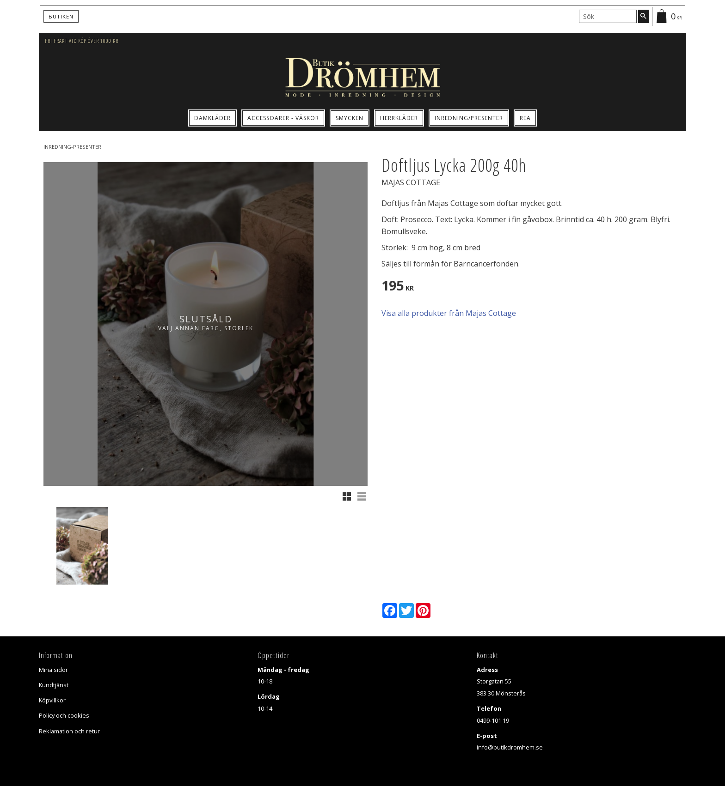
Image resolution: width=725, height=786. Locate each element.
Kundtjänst (53, 685)
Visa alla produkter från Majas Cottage (448, 313)
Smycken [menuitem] (349, 118)
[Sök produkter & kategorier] (608, 16)
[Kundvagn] (668, 16)
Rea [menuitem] (525, 118)
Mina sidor (53, 669)
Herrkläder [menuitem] (399, 118)
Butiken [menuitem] (61, 16)
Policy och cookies (64, 715)
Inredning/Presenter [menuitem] (469, 118)
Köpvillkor (52, 700)
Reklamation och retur (69, 731)
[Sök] (643, 16)
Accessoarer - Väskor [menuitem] (283, 118)
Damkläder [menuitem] (212, 118)
